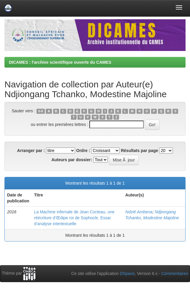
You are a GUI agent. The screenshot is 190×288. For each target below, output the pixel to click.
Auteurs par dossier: (71, 159)
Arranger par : (31, 150)
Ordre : (83, 150)
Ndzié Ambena (138, 211)
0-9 (40, 111)
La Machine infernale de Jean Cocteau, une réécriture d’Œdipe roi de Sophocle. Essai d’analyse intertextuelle (74, 217)
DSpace (127, 273)
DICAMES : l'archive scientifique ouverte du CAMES (60, 62)
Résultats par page (139, 150)
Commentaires (174, 273)
